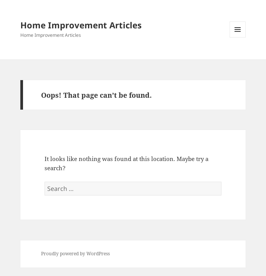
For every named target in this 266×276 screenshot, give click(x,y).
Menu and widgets (238, 37)
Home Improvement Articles (81, 25)
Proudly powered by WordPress (75, 253)
